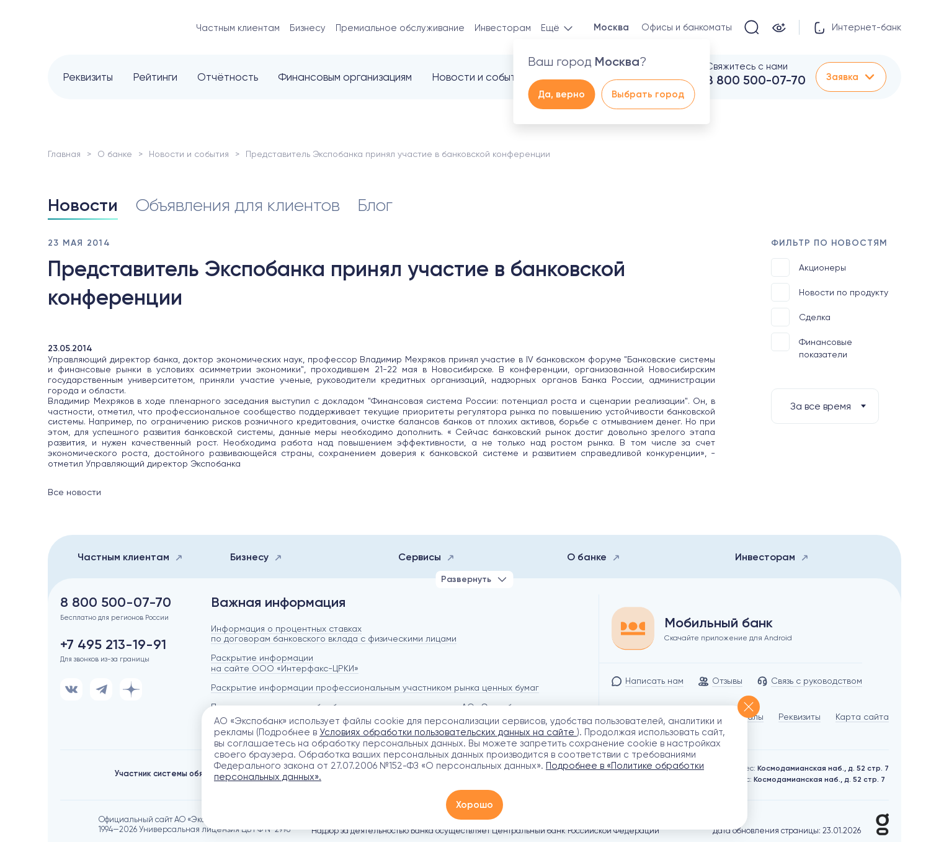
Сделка (801, 317)
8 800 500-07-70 (756, 80)
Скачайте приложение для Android (728, 638)
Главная (64, 154)
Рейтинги (155, 77)
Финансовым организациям (345, 77)
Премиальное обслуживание (400, 28)
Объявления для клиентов (237, 205)
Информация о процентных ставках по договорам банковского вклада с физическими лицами (334, 634)
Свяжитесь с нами (747, 66)
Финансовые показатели (811, 346)
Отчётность (227, 77)
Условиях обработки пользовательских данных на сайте (448, 732)
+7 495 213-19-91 (113, 645)
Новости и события (479, 77)
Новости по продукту (829, 292)
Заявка (851, 77)
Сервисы (426, 557)
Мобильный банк (718, 623)
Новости (83, 205)
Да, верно (561, 94)
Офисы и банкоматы (686, 27)
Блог (375, 205)
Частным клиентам (238, 28)
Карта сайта (862, 717)
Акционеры (808, 267)
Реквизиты (88, 77)
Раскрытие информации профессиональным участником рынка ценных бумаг (375, 687)
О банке (114, 154)
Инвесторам (502, 28)
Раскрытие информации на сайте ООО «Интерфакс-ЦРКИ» (285, 663)
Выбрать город (648, 94)
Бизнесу (308, 28)
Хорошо (474, 804)
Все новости (74, 492)
